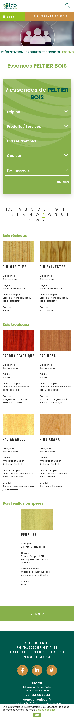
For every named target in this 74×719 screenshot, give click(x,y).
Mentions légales (37, 643)
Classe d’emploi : (12, 294)
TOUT (10, 209)
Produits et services (43, 52)
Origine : (7, 285)
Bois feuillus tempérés (23, 503)
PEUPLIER (29, 534)
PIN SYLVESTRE (53, 267)
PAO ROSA (48, 356)
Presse (28, 657)
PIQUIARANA (50, 439)
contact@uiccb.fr (37, 699)
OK (37, 715)
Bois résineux (15, 235)
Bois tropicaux (16, 324)
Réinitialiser (63, 182)
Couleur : (7, 307)
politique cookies (46, 709)
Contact (45, 657)
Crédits (39, 652)
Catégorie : (9, 275)
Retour (37, 614)
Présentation (12, 52)
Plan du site (18, 652)
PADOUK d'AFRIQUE (18, 356)
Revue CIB (57, 652)
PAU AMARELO (14, 439)
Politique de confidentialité (37, 648)
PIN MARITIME (15, 267)
